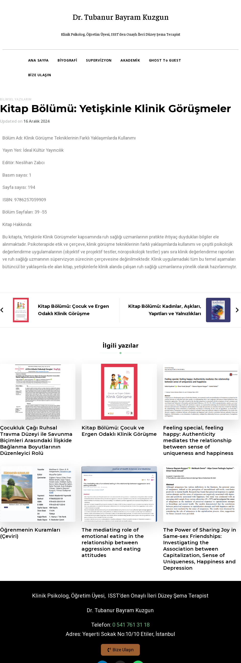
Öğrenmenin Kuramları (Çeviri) (30, 533)
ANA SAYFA (38, 60)
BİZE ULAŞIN (39, 75)
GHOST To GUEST (165, 60)
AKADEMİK (130, 60)
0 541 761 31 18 (131, 625)
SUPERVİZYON (99, 60)
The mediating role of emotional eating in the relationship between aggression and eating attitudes (113, 542)
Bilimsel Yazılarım (16, 99)
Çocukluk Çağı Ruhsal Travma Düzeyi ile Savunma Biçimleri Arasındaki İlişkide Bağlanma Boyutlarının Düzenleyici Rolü (36, 440)
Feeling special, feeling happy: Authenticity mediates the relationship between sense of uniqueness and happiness (198, 440)
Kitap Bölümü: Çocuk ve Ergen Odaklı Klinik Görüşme (119, 431)
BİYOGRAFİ (67, 60)
